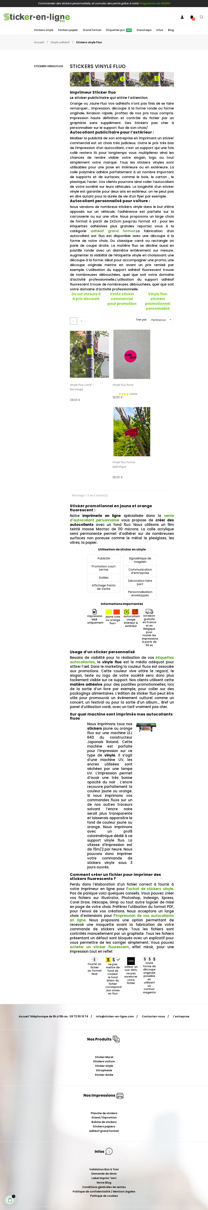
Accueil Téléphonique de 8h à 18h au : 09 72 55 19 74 (53, 930)
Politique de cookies (104, 1110)
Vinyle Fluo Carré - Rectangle (82, 379)
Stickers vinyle (43, 30)
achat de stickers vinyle (150, 803)
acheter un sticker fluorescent (99, 861)
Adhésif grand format (104, 1045)
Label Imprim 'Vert (104, 1092)
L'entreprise (181, 930)
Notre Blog (104, 1097)
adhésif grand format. (113, 231)
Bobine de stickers (104, 1036)
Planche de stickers (104, 1027)
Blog (171, 30)
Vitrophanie (104, 984)
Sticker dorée (104, 989)
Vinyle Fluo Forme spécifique (152, 379)
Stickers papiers (104, 1041)
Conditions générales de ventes (104, 1101)
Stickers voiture (104, 975)
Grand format (92, 30)
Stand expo (144, 30)
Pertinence (163, 319)
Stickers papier (68, 30)
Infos (159, 30)
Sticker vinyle (104, 980)
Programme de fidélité (154, 3)
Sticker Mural (104, 971)
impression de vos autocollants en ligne (122, 832)
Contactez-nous (153, 930)
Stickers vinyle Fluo (48, 66)
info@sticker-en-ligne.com (115, 930)
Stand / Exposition (104, 1032)
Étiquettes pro (119, 30)
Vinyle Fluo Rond (116, 376)
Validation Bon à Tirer (104, 1083)
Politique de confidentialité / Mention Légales (104, 1105)
